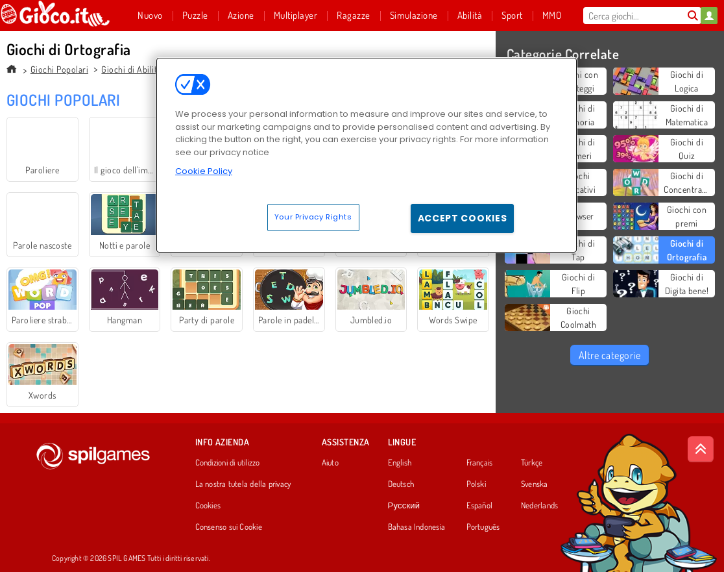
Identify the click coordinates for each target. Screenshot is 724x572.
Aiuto (330, 462)
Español (479, 505)
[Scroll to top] (701, 449)
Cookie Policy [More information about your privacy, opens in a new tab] (203, 171)
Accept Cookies (462, 218)
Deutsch (401, 484)
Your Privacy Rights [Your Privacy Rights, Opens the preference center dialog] (313, 217)
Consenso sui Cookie (228, 527)
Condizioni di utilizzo (227, 462)
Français (479, 462)
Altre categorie (609, 355)
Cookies (208, 505)
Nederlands (539, 505)
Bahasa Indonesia (417, 527)
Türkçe (531, 462)
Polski (476, 484)
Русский (404, 505)
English (400, 462)
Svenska (534, 484)
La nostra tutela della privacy (243, 484)
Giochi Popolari (59, 69)
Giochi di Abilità (131, 69)
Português (483, 527)
